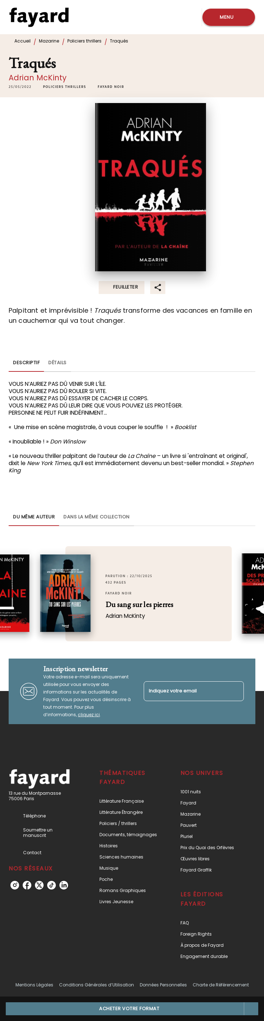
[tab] (26, 363)
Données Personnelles (163, 985)
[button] (64, 87)
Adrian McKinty (38, 77)
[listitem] (15, 885)
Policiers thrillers (84, 41)
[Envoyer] (235, 691)
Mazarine (49, 41)
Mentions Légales (34, 985)
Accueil (22, 41)
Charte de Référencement (221, 985)
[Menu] (228, 17)
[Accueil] (39, 17)
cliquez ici (89, 715)
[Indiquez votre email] (185, 691)
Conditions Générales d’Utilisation (96, 985)
